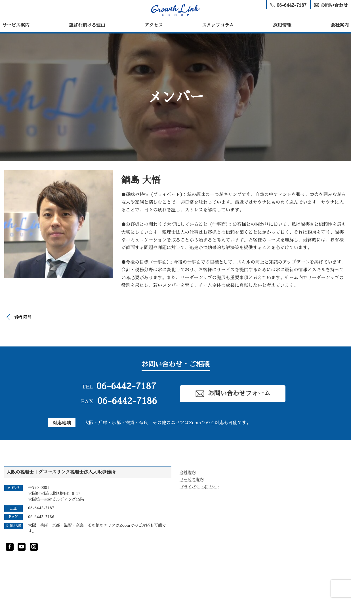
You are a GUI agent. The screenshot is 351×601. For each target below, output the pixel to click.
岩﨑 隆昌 (22, 317)
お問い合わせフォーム (232, 394)
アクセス (153, 25)
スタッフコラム (218, 25)
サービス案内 (16, 25)
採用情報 (282, 25)
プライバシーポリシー (200, 487)
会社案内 (340, 25)
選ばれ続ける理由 (87, 25)
